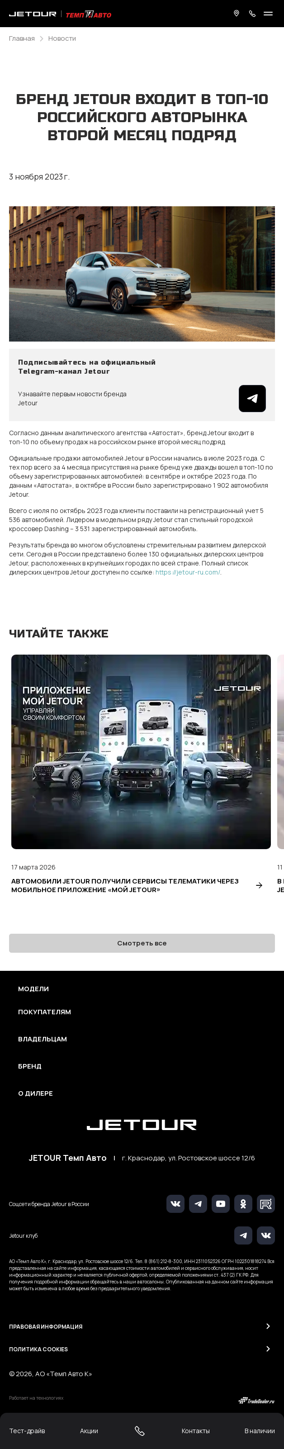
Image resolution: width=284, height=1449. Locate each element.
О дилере (35, 1093)
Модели (33, 988)
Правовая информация (45, 1326)
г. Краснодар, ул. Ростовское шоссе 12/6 (188, 1158)
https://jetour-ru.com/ (188, 572)
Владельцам (42, 1039)
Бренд (30, 1066)
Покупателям (44, 1012)
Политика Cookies (38, 1349)
